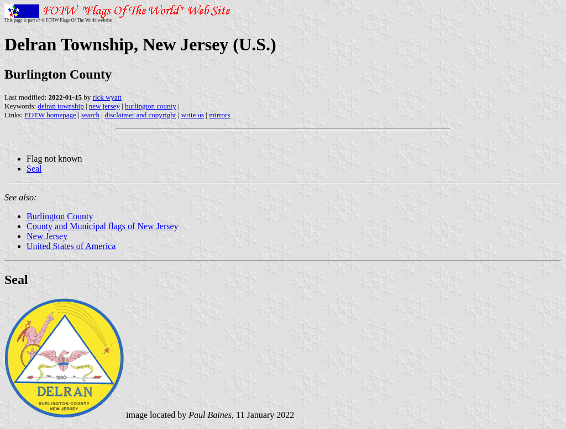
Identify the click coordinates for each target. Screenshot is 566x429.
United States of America (71, 246)
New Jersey (47, 236)
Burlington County (60, 216)
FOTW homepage (50, 115)
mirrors (219, 115)
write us (193, 115)
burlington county (150, 106)
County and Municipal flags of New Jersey (103, 226)
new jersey (104, 106)
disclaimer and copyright (140, 115)
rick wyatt (107, 97)
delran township (60, 106)
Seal (34, 168)
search (90, 115)
